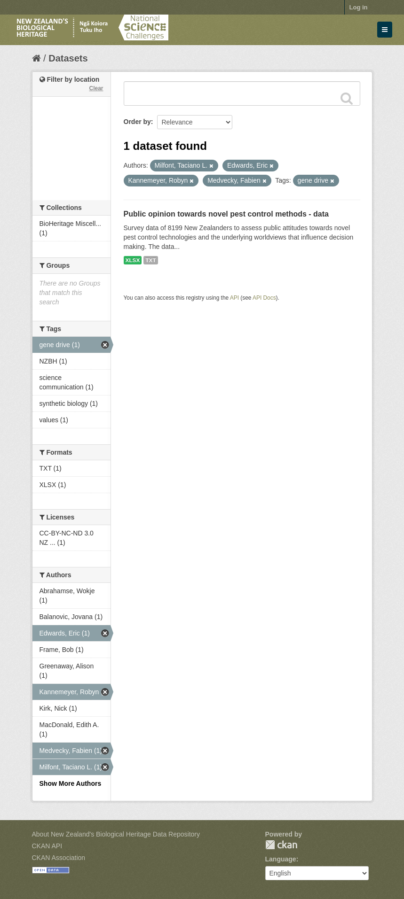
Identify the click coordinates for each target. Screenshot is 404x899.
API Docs (264, 297)
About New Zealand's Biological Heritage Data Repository (116, 834)
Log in (358, 7)
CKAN (281, 845)
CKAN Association (59, 857)
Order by (137, 121)
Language (280, 859)
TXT (150, 260)
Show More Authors (71, 783)
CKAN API (47, 846)
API (234, 297)
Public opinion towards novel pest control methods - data (226, 214)
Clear (96, 88)
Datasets (67, 58)
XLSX (133, 260)
